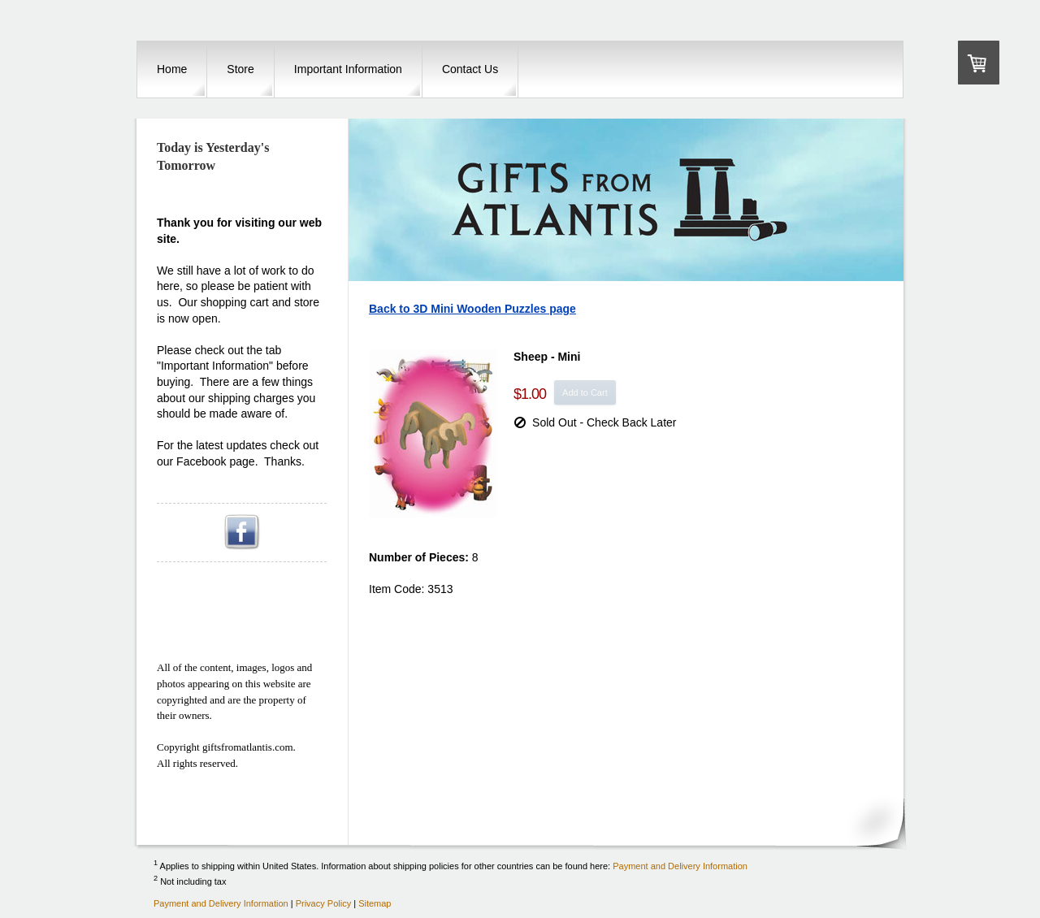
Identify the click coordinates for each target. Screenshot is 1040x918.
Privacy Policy (323, 903)
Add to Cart (585, 392)
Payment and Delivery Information (680, 865)
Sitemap (374, 903)
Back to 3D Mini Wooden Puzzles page (472, 308)
